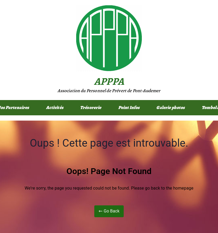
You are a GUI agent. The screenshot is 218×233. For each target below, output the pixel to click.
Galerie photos (170, 107)
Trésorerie (90, 107)
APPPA (109, 81)
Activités (54, 107)
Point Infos (129, 107)
